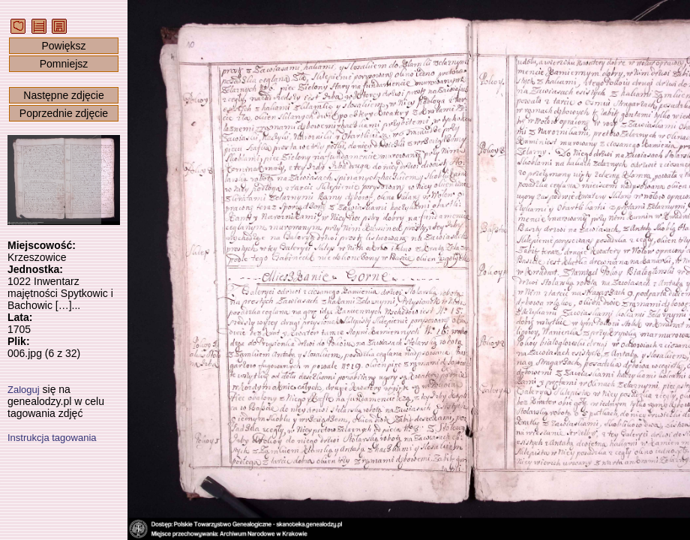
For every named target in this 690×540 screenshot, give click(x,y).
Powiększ (63, 46)
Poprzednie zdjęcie (64, 113)
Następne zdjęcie (63, 95)
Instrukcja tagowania (52, 437)
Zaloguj (24, 389)
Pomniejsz (64, 64)
